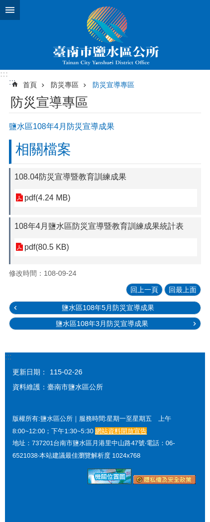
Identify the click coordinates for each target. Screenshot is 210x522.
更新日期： (29, 372)
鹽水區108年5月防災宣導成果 (108, 308)
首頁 (30, 85)
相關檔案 (43, 149)
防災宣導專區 (113, 85)
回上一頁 (144, 290)
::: (4, 74)
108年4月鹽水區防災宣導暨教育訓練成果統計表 (99, 226)
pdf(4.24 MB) (47, 197)
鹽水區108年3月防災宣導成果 (102, 324)
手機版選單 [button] (10, 10)
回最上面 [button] (183, 290)
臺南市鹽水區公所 (105, 35)
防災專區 (65, 85)
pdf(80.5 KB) (46, 247)
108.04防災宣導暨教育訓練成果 (70, 177)
